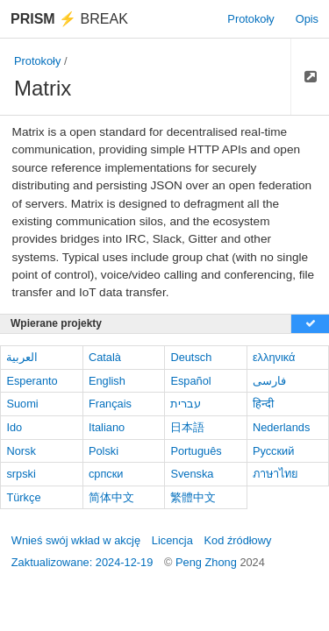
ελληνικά (274, 357)
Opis (307, 18)
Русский (273, 450)
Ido (14, 427)
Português (195, 450)
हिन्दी (263, 403)
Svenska (191, 473)
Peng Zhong (207, 562)
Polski (103, 450)
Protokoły (250, 18)
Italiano (107, 427)
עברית (185, 403)
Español (190, 380)
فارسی (269, 380)
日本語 (187, 427)
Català (105, 357)
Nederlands (281, 427)
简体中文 (111, 497)
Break (69, 18)
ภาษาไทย (275, 473)
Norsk (20, 450)
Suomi (22, 403)
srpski (20, 473)
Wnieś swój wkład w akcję (75, 540)
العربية (22, 357)
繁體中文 (193, 497)
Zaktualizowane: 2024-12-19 (82, 562)
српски (106, 473)
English (107, 380)
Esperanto (31, 380)
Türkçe (23, 497)
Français (110, 403)
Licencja (172, 540)
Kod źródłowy (238, 540)
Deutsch (190, 357)
